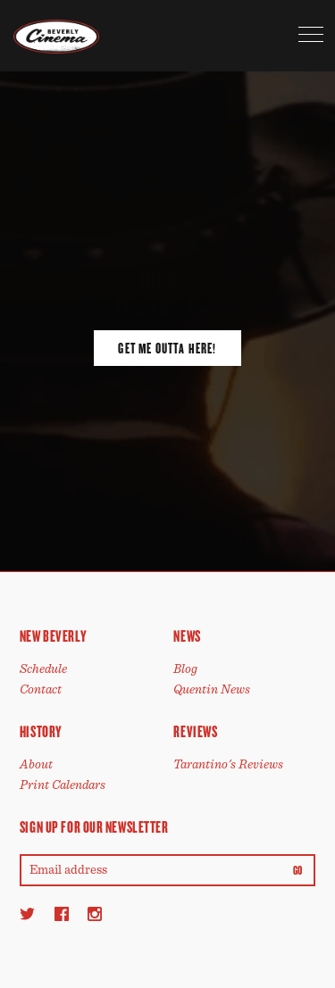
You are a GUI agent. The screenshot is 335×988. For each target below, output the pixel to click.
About (36, 764)
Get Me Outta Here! (167, 348)
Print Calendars (62, 785)
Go (298, 871)
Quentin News (211, 689)
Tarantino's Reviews (228, 764)
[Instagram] (95, 913)
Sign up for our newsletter (94, 827)
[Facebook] (61, 913)
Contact (41, 689)
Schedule (43, 669)
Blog (185, 669)
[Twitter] (27, 913)
